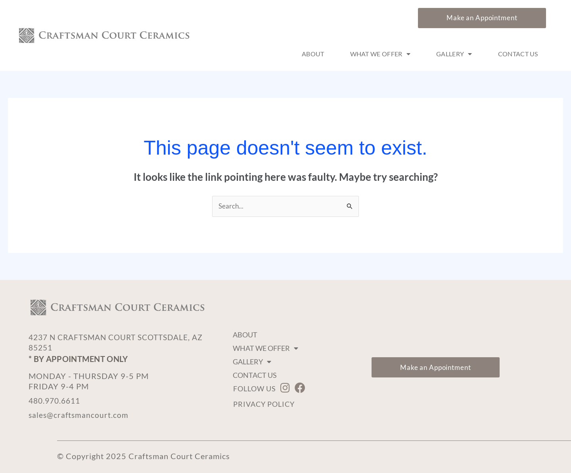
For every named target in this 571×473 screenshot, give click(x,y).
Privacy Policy (264, 404)
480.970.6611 (56, 400)
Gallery (454, 54)
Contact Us (518, 53)
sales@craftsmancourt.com (79, 414)
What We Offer (380, 54)
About (313, 53)
